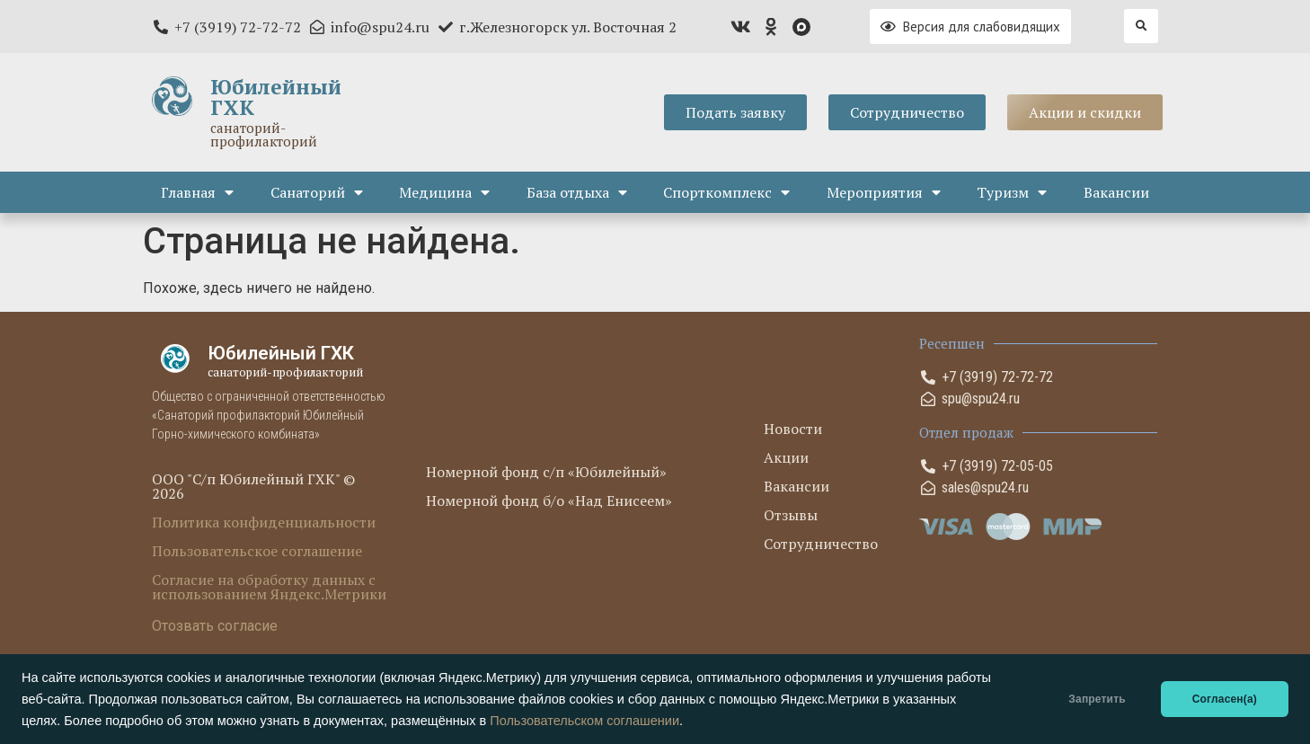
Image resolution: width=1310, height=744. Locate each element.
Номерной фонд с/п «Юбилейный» (546, 472)
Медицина (444, 192)
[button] (1141, 26)
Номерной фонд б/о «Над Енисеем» (549, 500)
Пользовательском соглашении (584, 720)
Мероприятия (884, 192)
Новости (793, 428)
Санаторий (316, 192)
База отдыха (577, 192)
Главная (197, 192)
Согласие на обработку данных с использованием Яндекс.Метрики (269, 587)
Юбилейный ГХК (275, 97)
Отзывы (791, 515)
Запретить (1096, 699)
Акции (786, 457)
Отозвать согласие (215, 625)
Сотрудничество (821, 544)
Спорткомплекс (726, 192)
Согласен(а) (1224, 699)
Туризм (1012, 192)
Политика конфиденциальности (264, 522)
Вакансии (1116, 192)
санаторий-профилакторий (263, 134)
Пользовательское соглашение (257, 551)
